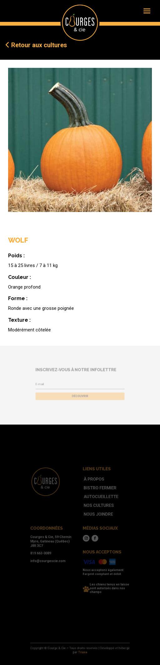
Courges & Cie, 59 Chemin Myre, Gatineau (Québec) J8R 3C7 (55, 539)
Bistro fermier (97, 494)
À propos (91, 487)
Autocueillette (97, 502)
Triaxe (82, 652)
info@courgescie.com (53, 556)
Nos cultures (96, 509)
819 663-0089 (47, 550)
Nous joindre (95, 517)
